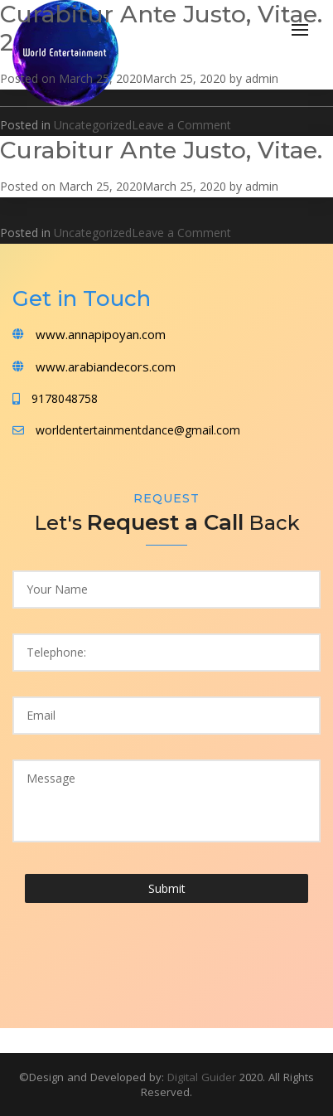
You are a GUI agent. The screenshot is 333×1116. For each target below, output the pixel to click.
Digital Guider (203, 1077)
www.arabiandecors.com (106, 366)
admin (261, 78)
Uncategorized (93, 125)
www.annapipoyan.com (101, 334)
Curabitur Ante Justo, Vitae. (161, 150)
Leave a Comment (181, 125)
